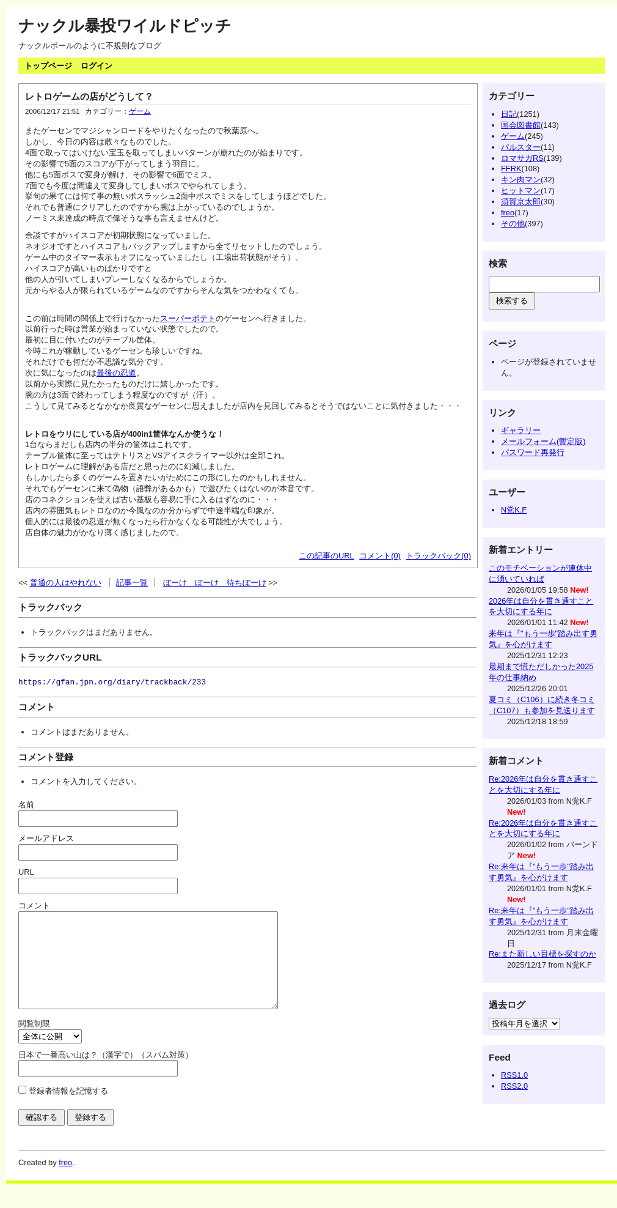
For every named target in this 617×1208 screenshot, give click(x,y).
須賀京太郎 (521, 201)
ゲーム (140, 111)
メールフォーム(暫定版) (543, 441)
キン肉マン (521, 179)
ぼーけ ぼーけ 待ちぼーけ (214, 582)
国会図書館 (521, 125)
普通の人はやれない (65, 582)
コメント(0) (380, 555)
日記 (509, 114)
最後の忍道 (116, 372)
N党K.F (514, 509)
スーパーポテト (188, 318)
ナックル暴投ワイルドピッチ (125, 25)
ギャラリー (521, 430)
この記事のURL (326, 555)
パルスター (521, 147)
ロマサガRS (522, 158)
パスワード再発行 (532, 452)
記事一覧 (132, 582)
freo (507, 212)
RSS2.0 (514, 1086)
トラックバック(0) (438, 555)
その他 (513, 223)
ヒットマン (521, 190)
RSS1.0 (514, 1075)
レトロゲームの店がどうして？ (89, 96)
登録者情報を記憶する (68, 1109)
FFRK (511, 168)
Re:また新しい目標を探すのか (542, 953)
